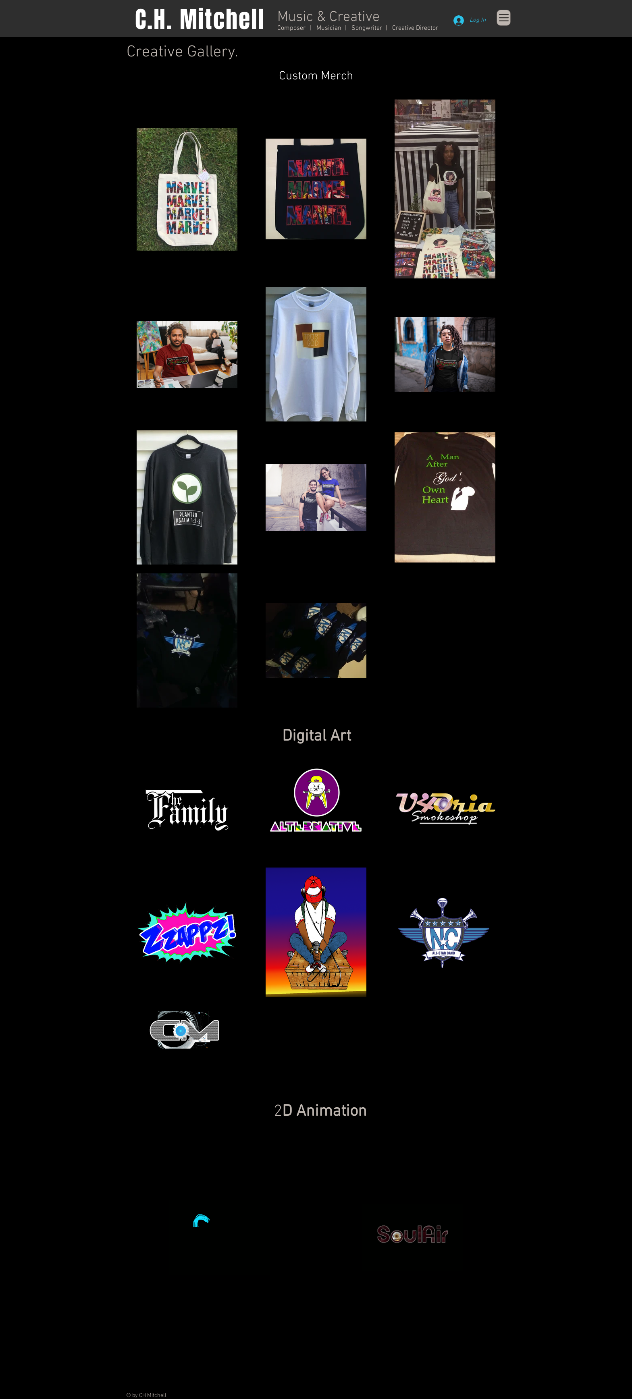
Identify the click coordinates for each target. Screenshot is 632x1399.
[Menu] (504, 18)
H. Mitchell (209, 19)
